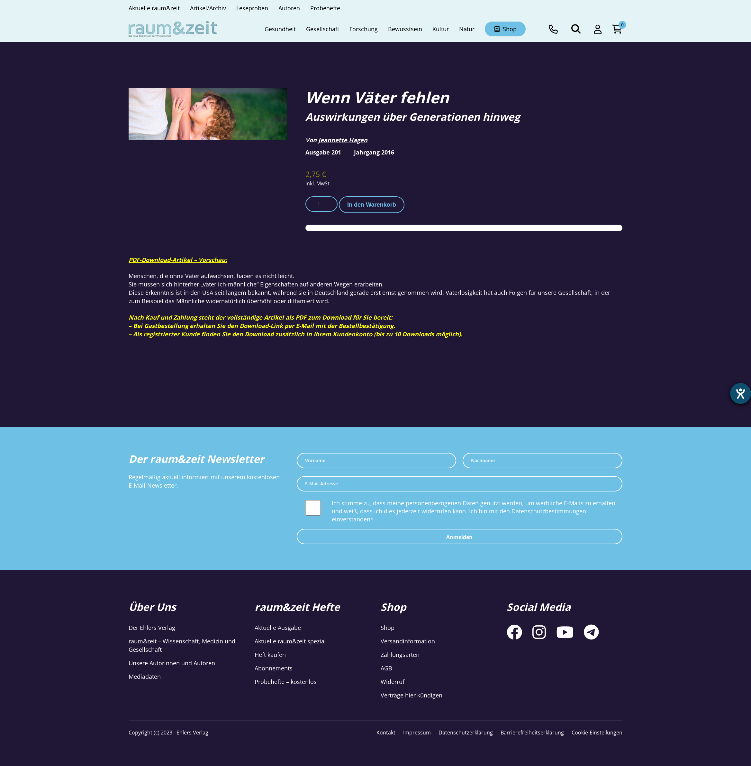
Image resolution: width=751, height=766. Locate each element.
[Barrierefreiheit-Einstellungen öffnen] (740, 393)
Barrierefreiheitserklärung (532, 732)
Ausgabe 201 (323, 152)
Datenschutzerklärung (466, 732)
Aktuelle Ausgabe (278, 627)
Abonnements (274, 668)
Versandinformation (408, 641)
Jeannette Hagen (342, 140)
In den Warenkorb (371, 204)
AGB (386, 668)
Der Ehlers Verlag (152, 627)
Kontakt (385, 732)
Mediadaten (145, 676)
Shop (387, 627)
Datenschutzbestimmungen (548, 511)
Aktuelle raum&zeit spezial (290, 641)
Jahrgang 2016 (374, 152)
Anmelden (459, 537)
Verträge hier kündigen (411, 695)
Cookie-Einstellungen (597, 732)
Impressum (417, 732)
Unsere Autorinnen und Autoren (172, 663)
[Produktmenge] (321, 204)
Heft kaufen (270, 655)
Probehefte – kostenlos (286, 682)
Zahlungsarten (400, 655)
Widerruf (392, 682)
